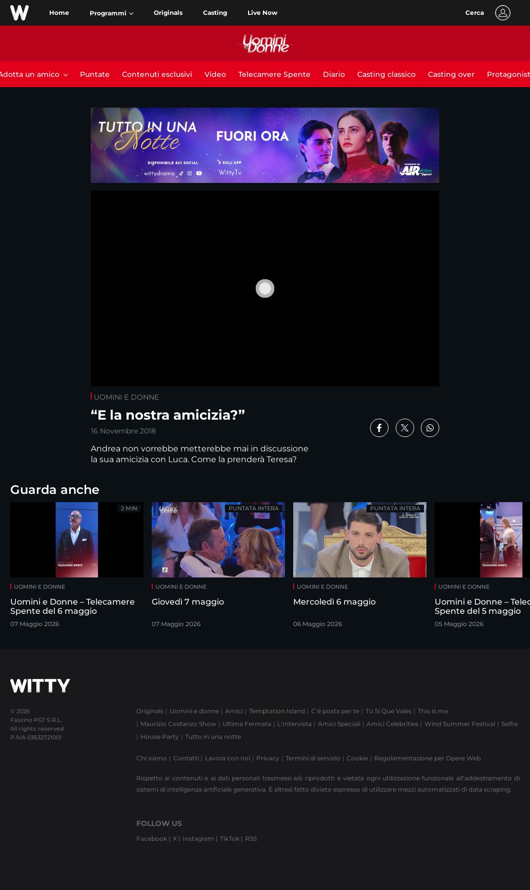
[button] (111, 13)
